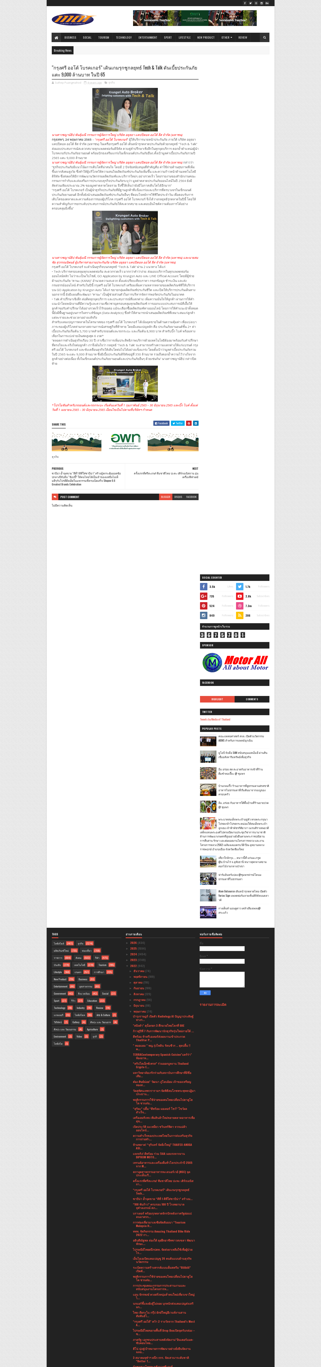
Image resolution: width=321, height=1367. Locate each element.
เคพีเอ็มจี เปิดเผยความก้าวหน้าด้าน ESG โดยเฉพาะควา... (162, 1218)
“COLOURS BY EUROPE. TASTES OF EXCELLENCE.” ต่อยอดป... (163, 1236)
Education (92, 648)
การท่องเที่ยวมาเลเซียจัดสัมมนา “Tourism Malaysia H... (159, 871)
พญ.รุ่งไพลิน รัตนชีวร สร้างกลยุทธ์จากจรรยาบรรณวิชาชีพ (161, 1132)
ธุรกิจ (112, 82)
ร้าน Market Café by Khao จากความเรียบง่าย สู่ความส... (162, 1141)
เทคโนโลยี (79, 612)
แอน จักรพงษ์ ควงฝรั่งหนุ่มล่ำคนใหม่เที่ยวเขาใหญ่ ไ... (163, 944)
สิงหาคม (139, 641)
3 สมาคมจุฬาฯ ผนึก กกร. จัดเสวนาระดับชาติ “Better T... (161, 1007)
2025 (134, 596)
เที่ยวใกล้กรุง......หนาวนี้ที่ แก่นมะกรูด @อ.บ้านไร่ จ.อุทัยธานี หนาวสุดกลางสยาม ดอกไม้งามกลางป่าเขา (244, 354)
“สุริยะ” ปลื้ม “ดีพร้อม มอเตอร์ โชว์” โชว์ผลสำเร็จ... (160, 758)
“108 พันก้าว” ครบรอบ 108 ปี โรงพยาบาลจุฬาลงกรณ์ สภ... (158, 853)
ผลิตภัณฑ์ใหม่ (61, 598)
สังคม (78, 605)
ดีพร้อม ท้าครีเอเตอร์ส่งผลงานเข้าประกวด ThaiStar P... (159, 686)
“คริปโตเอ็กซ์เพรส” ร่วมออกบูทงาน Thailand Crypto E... (161, 713)
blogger (163, 497)
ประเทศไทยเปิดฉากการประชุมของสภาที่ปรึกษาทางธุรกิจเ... (162, 1090)
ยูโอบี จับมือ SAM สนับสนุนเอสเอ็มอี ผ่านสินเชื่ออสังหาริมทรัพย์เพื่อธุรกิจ (245, 242)
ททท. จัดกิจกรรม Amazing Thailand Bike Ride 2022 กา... (161, 880)
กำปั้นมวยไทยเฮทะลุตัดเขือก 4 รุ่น (154, 1028)
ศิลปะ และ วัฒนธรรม (65, 677)
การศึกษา (99, 619)
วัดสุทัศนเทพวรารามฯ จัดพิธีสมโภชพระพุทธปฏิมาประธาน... (164, 740)
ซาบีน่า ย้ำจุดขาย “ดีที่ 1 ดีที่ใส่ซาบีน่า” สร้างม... (163, 846)
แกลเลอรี (58, 662)
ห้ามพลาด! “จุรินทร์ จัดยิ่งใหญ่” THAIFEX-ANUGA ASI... (162, 794)
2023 (134, 607)
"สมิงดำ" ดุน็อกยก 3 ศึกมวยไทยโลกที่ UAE (158, 673)
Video (79, 684)
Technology (124, 37)
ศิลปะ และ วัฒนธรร (100, 669)
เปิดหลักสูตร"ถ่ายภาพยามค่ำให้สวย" (155, 1294)
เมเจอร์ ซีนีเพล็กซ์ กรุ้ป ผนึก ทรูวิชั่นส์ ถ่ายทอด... (162, 1097)
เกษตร (78, 619)
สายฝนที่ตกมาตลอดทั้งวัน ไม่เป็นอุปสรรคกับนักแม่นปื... (162, 1254)
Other (225, 37)
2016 (133, 1349)
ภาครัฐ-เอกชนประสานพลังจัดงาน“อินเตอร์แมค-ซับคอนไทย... (163, 989)
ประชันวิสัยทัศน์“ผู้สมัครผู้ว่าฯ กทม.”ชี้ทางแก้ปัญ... (164, 1279)
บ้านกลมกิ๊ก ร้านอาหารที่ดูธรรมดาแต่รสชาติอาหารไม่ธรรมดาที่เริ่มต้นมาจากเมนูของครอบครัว (245, 277)
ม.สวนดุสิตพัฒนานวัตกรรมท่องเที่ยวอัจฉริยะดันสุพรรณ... (162, 1245)
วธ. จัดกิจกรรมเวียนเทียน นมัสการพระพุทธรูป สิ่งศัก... (163, 1054)
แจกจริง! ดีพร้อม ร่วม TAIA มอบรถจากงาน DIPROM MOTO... (159, 803)
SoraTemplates (71, 1361)
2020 (134, 1332)
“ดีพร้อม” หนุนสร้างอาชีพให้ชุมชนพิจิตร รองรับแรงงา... (162, 1164)
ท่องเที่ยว (87, 598)
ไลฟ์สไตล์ (59, 591)
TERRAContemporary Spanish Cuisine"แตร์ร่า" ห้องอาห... (162, 704)
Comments (253, 187)
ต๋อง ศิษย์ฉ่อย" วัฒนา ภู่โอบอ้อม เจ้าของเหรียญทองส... (162, 731)
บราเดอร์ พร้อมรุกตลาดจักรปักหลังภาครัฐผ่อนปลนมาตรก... (162, 862)
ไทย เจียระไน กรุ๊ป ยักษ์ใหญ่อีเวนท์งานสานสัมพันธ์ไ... (159, 962)
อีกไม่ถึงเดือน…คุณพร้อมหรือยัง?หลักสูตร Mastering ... (158, 1104)
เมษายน (138, 1301)
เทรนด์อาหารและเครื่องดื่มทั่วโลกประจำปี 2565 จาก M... (162, 812)
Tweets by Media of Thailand (219, 207)
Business (70, 37)
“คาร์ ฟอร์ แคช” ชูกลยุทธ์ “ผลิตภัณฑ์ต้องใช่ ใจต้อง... (162, 1191)
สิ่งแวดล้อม (84, 641)
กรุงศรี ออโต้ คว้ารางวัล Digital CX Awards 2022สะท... (159, 1081)
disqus (176, 497)
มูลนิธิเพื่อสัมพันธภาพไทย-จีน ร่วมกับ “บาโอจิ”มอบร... (160, 1045)
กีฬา (97, 605)
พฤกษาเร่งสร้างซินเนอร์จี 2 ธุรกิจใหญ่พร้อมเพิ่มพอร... (162, 1036)
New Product (206, 37)
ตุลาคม (138, 630)
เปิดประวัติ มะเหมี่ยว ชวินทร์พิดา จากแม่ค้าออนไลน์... (160, 776)
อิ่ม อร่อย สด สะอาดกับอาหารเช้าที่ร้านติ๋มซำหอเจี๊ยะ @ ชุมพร (245, 259)
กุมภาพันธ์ (140, 1313)
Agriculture (92, 677)
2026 (134, 590)
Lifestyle (185, 37)
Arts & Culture (103, 662)
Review (243, 37)
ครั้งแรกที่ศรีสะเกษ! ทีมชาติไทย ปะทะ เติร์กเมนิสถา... (163, 830)
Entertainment (148, 37)
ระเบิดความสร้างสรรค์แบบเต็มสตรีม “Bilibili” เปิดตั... (162, 917)
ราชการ (58, 605)
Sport (168, 37)
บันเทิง (57, 612)
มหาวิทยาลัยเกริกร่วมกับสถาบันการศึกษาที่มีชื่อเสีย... (162, 722)
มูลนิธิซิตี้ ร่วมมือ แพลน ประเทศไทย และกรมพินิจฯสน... (161, 1173)
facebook (189, 497)
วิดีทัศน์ (58, 669)
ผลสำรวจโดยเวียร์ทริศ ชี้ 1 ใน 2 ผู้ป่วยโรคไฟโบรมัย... (162, 1063)
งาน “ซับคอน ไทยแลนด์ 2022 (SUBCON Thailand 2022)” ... (163, 1272)
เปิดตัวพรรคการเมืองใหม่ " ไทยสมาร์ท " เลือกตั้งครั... (163, 1263)
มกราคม (139, 1319)
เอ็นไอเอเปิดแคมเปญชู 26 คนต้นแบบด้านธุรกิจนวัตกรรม (162, 908)
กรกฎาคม (139, 647)
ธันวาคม (139, 618)
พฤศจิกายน (140, 624)
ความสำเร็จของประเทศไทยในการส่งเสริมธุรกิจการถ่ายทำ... (162, 785)
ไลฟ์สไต (58, 691)
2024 (134, 601)
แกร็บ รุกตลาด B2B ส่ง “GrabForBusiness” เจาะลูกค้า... (163, 1200)
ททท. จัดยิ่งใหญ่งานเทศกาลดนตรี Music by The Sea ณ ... (162, 1072)
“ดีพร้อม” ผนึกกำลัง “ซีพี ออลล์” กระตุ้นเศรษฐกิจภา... (163, 1227)
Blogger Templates (104, 1361)
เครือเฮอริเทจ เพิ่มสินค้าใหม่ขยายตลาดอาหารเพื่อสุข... (164, 767)
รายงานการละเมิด (213, 651)
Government (60, 641)
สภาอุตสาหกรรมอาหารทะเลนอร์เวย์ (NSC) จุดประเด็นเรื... (161, 821)
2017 (133, 1343)
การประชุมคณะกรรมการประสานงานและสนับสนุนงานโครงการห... (159, 935)
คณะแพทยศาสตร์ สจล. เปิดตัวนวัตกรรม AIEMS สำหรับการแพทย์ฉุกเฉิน (245, 226)
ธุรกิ (95, 684)
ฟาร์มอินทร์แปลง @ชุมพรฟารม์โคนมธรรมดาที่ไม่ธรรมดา (244, 369)
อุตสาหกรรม (85, 634)
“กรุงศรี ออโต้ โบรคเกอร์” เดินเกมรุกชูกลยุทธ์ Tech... (161, 839)
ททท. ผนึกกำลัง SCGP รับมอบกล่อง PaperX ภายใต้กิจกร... (163, 1209)
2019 (133, 1337)
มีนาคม (138, 1307)
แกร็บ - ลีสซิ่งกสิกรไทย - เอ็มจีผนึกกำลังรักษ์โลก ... (163, 1113)
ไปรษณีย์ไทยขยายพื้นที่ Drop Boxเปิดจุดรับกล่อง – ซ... (164, 980)
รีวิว (73, 648)
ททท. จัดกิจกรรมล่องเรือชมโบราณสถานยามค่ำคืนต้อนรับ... (160, 1123)
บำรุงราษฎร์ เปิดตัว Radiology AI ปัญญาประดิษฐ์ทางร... (163, 665)
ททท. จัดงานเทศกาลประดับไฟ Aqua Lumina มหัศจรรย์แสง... (160, 1150)
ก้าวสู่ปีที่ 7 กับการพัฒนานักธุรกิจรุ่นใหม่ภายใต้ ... (163, 678)
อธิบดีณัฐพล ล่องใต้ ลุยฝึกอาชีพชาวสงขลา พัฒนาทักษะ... (164, 889)
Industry (81, 655)
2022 (134, 613)
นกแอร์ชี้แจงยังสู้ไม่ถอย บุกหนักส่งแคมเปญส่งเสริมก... (163, 953)
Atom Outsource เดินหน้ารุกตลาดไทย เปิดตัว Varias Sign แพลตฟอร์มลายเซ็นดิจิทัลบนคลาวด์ (245, 387)
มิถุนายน (139, 653)
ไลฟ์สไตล (80, 662)
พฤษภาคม (140, 659)
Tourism (103, 37)
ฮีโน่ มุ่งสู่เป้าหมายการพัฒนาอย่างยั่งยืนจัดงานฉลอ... (162, 998)
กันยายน (139, 635)
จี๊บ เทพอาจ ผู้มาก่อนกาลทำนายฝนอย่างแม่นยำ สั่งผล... (164, 1182)
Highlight (220, 187)
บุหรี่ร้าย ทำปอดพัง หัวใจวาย (150, 1157)
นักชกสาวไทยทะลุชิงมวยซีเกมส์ (153, 1014)
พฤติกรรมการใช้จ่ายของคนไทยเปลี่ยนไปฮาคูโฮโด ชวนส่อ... (163, 749)
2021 (133, 1326)
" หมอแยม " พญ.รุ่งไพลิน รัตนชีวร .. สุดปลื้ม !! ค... (161, 695)
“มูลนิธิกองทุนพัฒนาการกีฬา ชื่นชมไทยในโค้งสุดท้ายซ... (164, 1021)
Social (87, 37)
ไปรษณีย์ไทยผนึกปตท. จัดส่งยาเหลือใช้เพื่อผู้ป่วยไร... (162, 899)
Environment (60, 684)
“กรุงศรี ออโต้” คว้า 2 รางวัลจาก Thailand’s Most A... (164, 971)
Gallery (75, 669)
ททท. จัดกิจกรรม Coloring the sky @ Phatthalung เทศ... (156, 1287)
